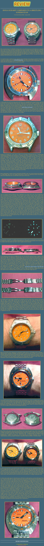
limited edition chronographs (27, 107)
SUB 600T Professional (18, 59)
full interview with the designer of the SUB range (34, 266)
